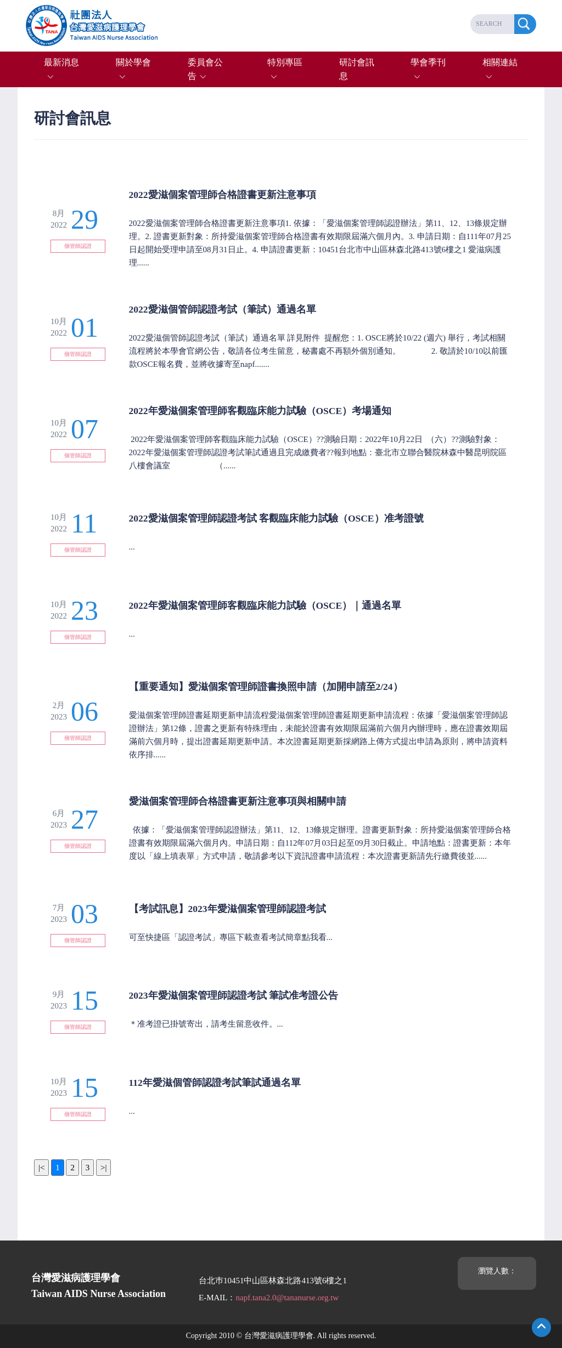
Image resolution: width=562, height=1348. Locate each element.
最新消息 (61, 62)
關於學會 (133, 62)
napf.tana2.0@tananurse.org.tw (287, 1297)
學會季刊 (428, 62)
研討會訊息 (356, 69)
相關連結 (500, 62)
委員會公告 (205, 69)
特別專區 (284, 62)
